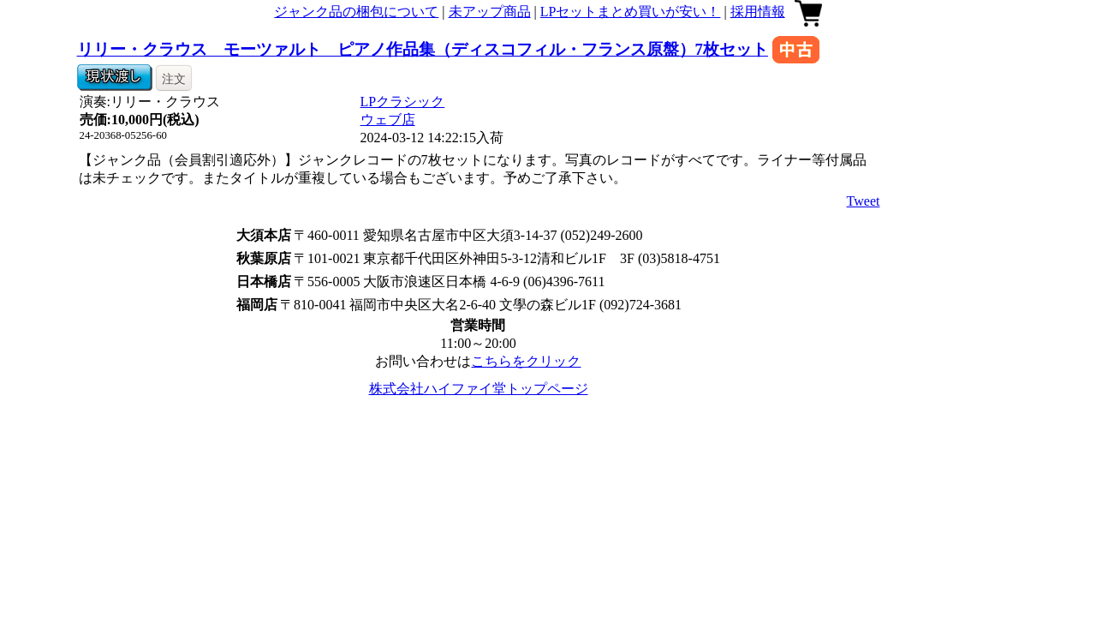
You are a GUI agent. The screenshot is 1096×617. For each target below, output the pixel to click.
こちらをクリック (526, 361)
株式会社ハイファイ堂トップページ (478, 388)
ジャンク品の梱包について (356, 11)
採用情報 (757, 11)
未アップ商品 (490, 11)
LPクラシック (402, 101)
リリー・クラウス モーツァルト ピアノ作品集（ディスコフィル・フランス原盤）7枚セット (422, 49)
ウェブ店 (387, 119)
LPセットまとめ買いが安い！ (630, 11)
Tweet (863, 201)
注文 (174, 79)
